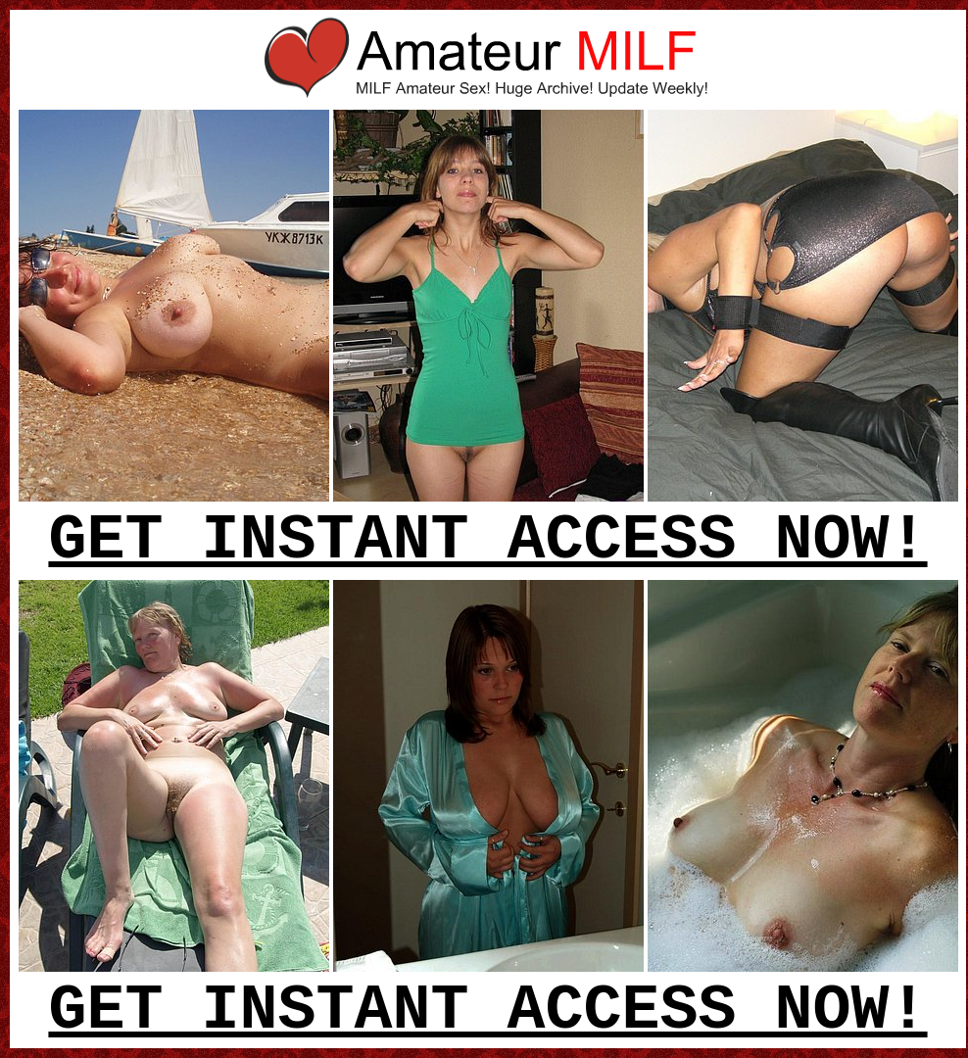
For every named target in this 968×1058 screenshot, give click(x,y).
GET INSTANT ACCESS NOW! (487, 541)
